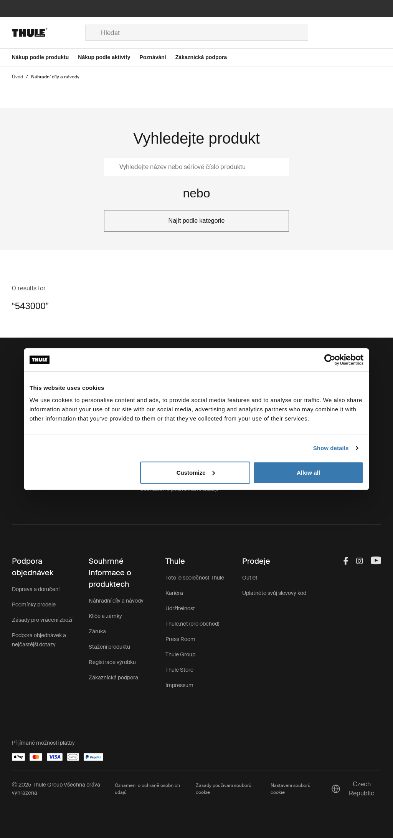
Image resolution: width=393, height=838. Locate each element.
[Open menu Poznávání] (157, 57)
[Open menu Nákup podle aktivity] (108, 57)
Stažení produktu (109, 646)
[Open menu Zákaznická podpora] (205, 57)
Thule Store (179, 669)
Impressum (179, 685)
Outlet (250, 577)
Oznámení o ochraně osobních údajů (147, 788)
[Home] (48, 32)
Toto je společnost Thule (194, 577)
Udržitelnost (180, 608)
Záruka (97, 631)
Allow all (308, 472)
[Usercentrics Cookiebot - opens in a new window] (329, 360)
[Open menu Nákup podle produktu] (45, 57)
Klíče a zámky (105, 616)
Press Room (180, 639)
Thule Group (180, 654)
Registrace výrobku (112, 662)
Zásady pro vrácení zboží (42, 619)
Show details (331, 448)
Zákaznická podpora (113, 677)
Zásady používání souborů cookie (223, 788)
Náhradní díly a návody (116, 600)
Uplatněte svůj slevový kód (274, 593)
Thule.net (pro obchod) (192, 623)
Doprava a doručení (35, 589)
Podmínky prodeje (34, 604)
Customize (196, 472)
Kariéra (174, 593)
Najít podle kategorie (196, 220)
